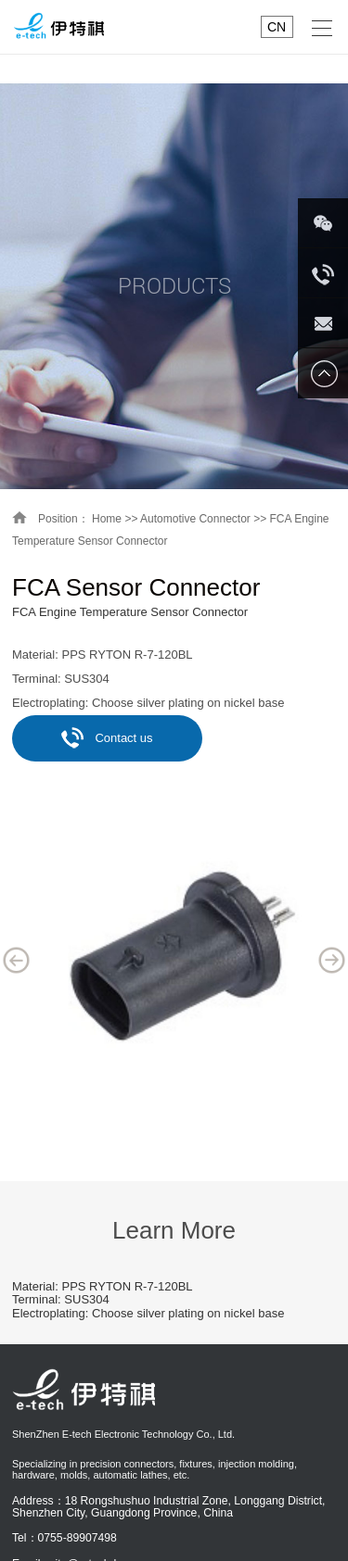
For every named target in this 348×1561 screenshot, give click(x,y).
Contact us (106, 737)
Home (107, 518)
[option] (174, 959)
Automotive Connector (195, 518)
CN (276, 26)
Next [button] (332, 960)
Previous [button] (17, 960)
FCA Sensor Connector (136, 587)
